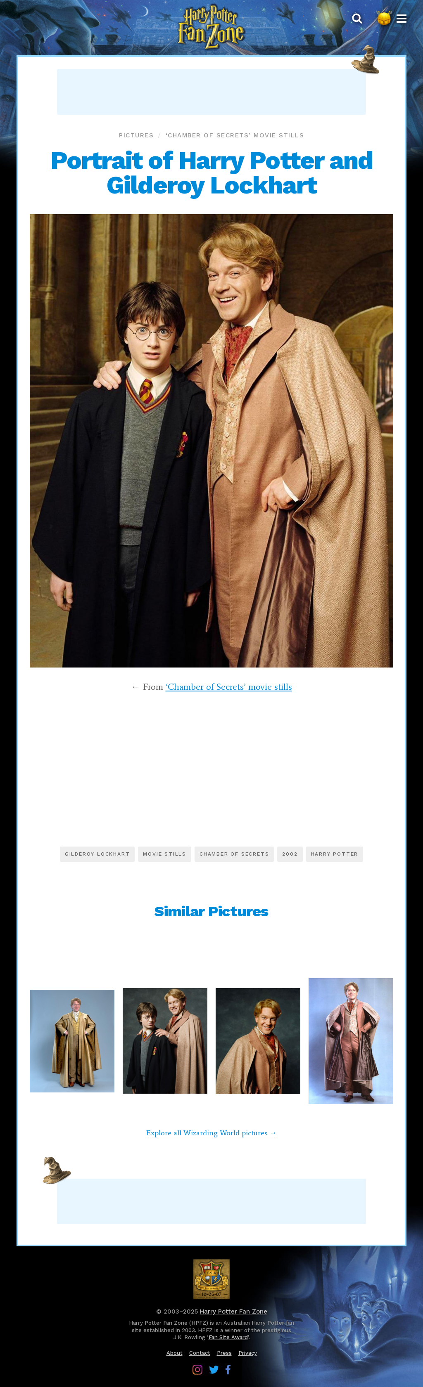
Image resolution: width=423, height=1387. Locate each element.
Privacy (247, 1353)
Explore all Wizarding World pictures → (211, 1132)
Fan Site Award (228, 1337)
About (174, 1353)
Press (224, 1353)
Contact (199, 1353)
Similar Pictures (211, 911)
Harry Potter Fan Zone (233, 1311)
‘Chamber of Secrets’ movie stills (235, 135)
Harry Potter (335, 854)
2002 (289, 854)
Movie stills (164, 854)
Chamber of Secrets (234, 854)
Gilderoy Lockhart (97, 854)
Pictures (136, 135)
